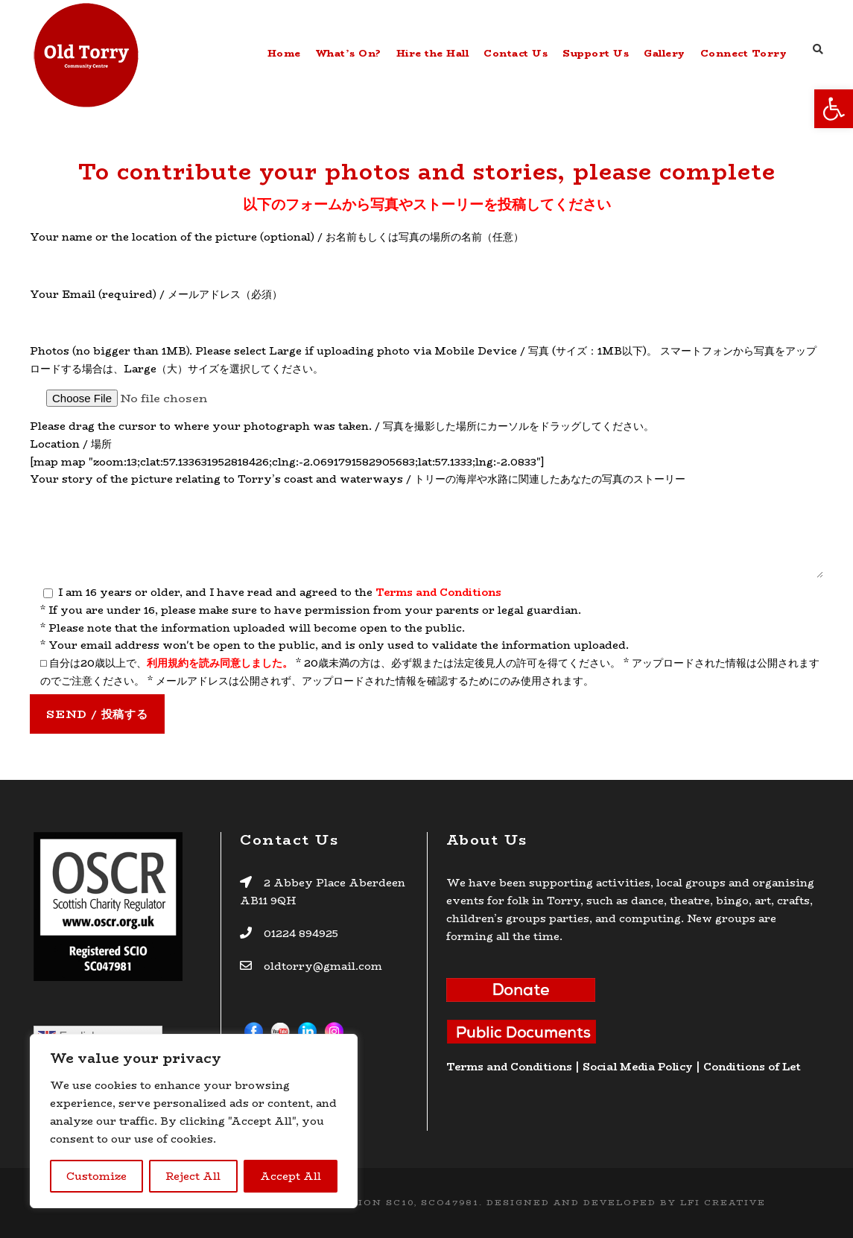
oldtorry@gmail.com (321, 966)
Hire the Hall (432, 52)
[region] (194, 1121)
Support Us (595, 52)
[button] (833, 108)
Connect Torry (743, 52)
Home (284, 52)
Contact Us (515, 52)
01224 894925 (301, 933)
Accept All (290, 1176)
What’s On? (348, 52)
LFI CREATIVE (723, 1202)
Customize (96, 1176)
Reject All (193, 1176)
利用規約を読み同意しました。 (220, 663)
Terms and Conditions (438, 592)
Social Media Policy (638, 1066)
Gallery (664, 52)
